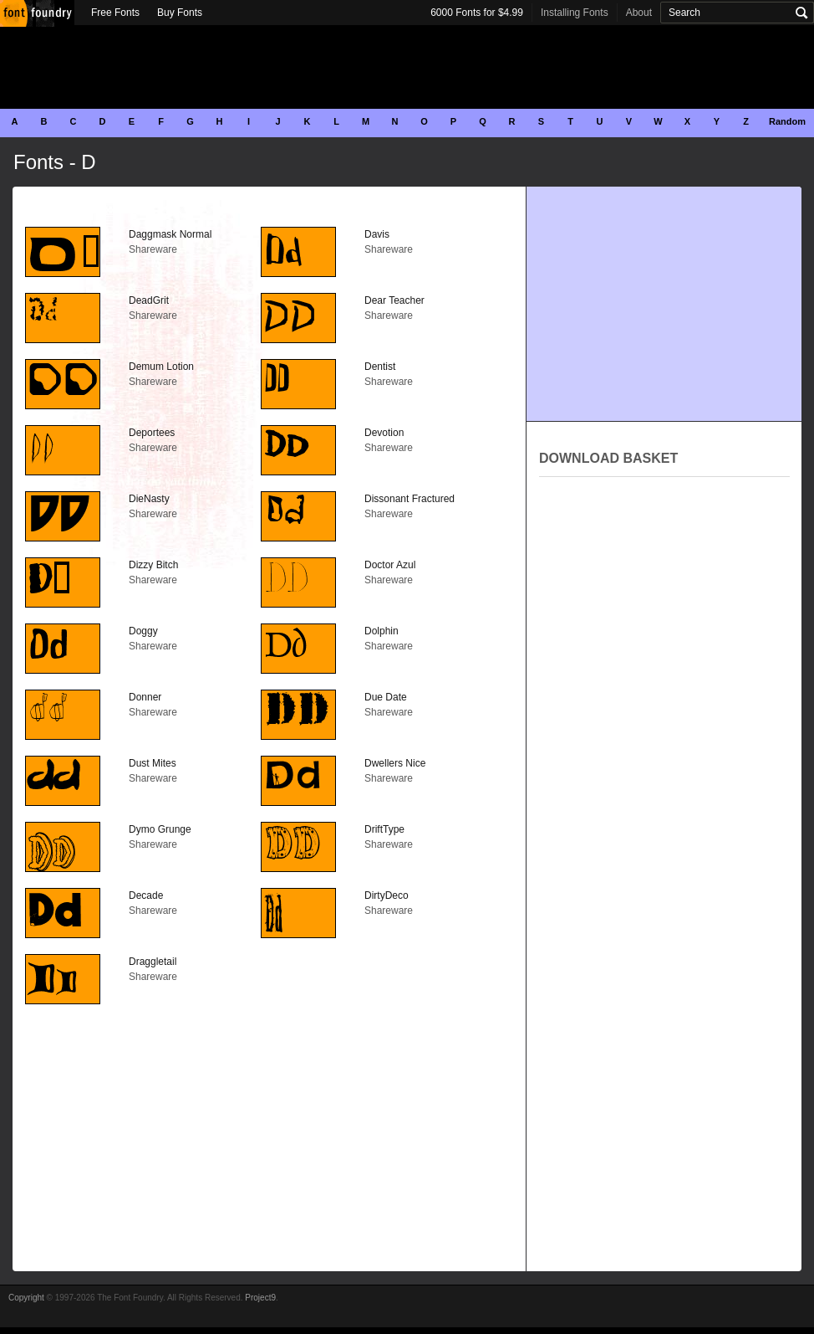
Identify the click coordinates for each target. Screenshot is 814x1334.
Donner (145, 697)
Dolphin (381, 631)
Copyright (26, 1297)
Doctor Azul (389, 565)
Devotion (384, 433)
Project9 (260, 1297)
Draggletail (152, 961)
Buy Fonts (179, 12)
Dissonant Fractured (409, 499)
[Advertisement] (407, 67)
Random (787, 121)
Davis (376, 234)
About (639, 12)
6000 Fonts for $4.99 (476, 12)
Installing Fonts (574, 12)
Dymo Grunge (160, 829)
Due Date (385, 697)
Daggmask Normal (170, 234)
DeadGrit (149, 300)
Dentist (379, 366)
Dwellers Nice (394, 763)
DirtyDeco (386, 895)
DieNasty (149, 499)
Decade (146, 895)
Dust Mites (152, 763)
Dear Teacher (394, 300)
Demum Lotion (161, 366)
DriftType (384, 829)
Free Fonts (115, 12)
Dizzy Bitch (153, 565)
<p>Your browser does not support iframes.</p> (664, 664)
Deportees (152, 433)
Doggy (143, 631)
